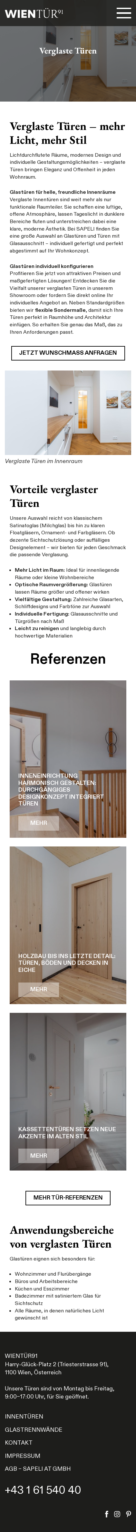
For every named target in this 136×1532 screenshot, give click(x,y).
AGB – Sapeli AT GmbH (38, 1469)
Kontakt (19, 1443)
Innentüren (24, 1416)
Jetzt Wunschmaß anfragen (68, 353)
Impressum (22, 1456)
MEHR (38, 823)
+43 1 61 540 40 (43, 1490)
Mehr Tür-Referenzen (68, 1197)
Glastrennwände (33, 1430)
